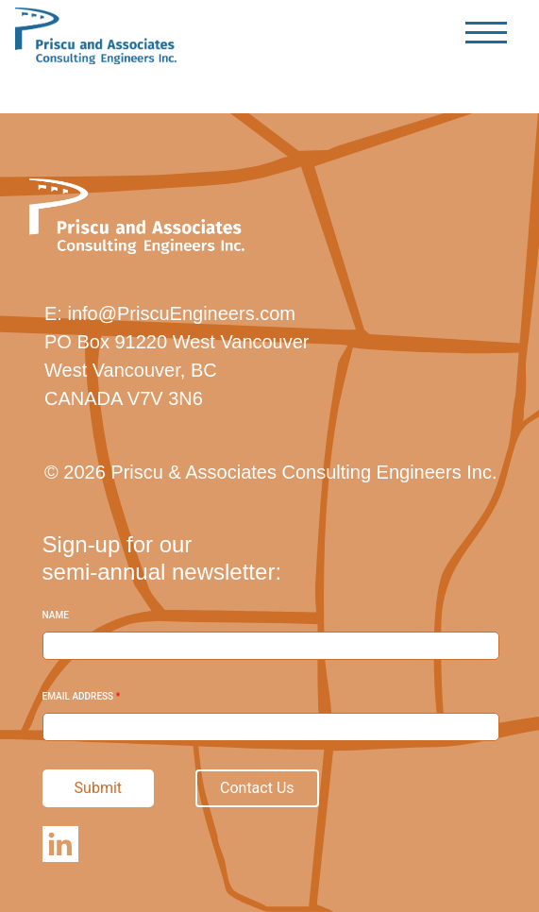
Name (55, 615)
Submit (98, 788)
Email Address (81, 696)
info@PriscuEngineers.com (181, 313)
